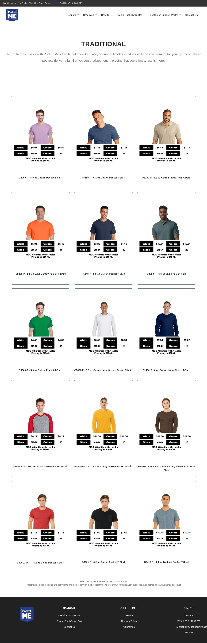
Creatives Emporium (69, 615)
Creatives (91, 15)
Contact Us (191, 15)
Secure (129, 615)
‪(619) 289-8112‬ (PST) (188, 621)
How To (107, 15)
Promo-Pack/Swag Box (130, 15)
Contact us (69, 626)
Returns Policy (129, 621)
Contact (188, 615)
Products (73, 15)
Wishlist (188, 632)
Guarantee (129, 626)
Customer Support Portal (166, 15)
